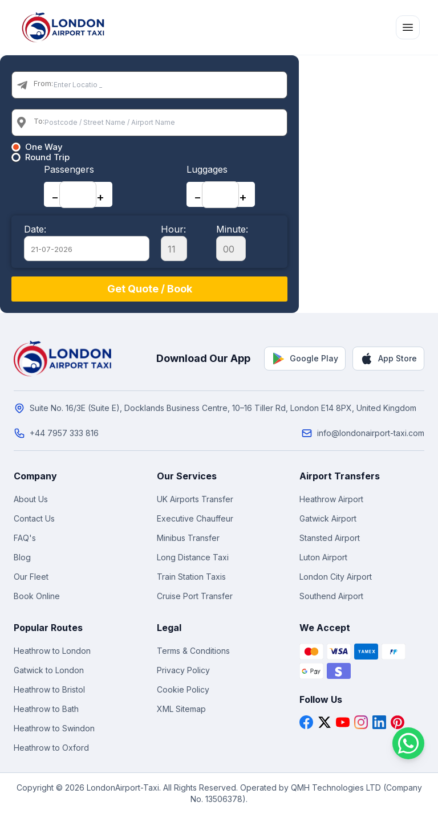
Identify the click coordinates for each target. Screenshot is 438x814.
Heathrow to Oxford (51, 747)
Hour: (174, 242)
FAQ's (25, 538)
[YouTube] (343, 722)
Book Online (37, 596)
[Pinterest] (397, 722)
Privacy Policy (183, 670)
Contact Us (34, 518)
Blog (22, 557)
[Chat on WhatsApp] (408, 743)
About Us (31, 499)
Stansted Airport (329, 538)
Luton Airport (323, 557)
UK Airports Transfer (195, 499)
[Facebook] (306, 722)
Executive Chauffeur (195, 518)
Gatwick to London (49, 670)
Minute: (232, 242)
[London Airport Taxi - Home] (62, 358)
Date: (35, 229)
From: (43, 83)
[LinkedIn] (379, 722)
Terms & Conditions (193, 651)
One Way (44, 147)
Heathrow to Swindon (54, 728)
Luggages (207, 169)
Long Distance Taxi (193, 557)
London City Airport (335, 576)
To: (39, 120)
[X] (324, 722)
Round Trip (47, 157)
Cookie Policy (183, 689)
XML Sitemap (181, 709)
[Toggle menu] (408, 27)
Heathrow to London (52, 651)
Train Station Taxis (191, 576)
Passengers (69, 169)
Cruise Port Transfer (195, 596)
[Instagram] (361, 722)
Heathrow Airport (331, 499)
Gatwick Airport (327, 518)
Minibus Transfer (188, 538)
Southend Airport (331, 596)
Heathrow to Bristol (49, 689)
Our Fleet (31, 576)
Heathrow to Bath (46, 709)
